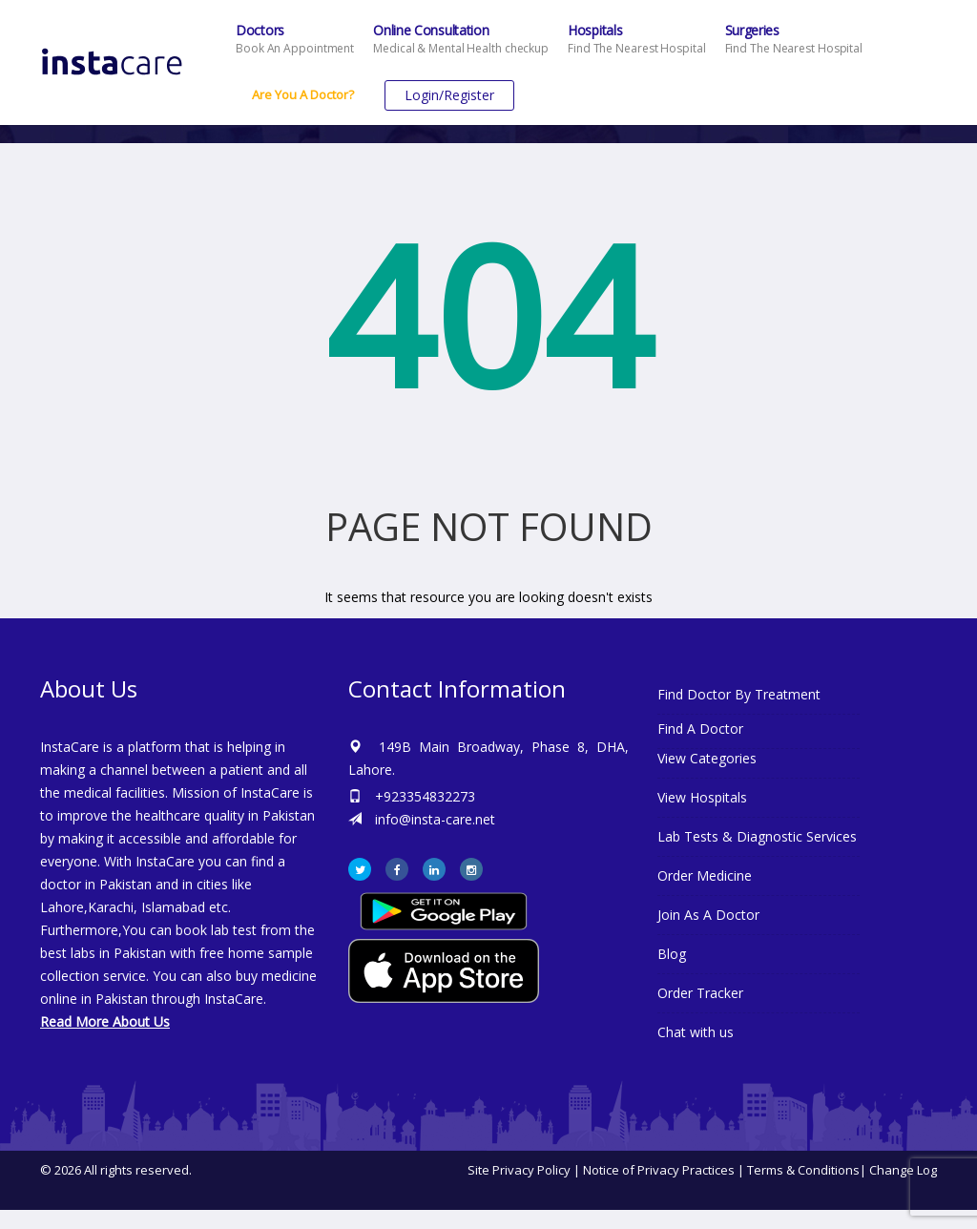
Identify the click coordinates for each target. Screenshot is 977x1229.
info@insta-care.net (435, 819)
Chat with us (695, 1032)
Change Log (903, 1169)
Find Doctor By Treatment (739, 694)
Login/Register (449, 95)
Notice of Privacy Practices (659, 1169)
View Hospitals (702, 797)
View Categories (707, 758)
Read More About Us (105, 1021)
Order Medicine (704, 875)
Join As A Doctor (708, 915)
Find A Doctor (700, 728)
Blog (671, 954)
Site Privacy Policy (519, 1169)
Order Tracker (700, 993)
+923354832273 (425, 796)
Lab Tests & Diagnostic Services (757, 836)
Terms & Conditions (803, 1169)
